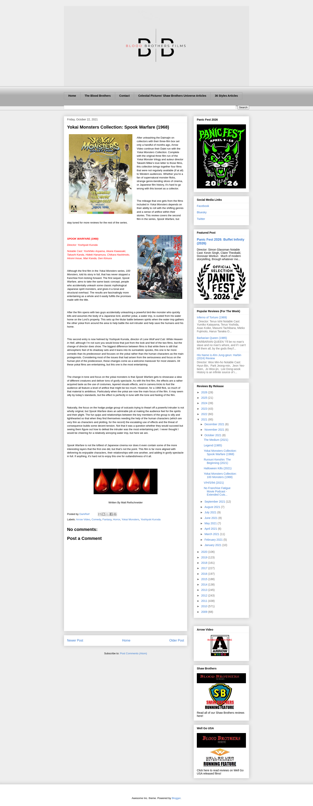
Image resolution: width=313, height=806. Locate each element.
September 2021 (215, 501)
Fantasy (106, 519)
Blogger (176, 798)
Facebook (203, 206)
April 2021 (211, 528)
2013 (204, 589)
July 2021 (210, 512)
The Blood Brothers (98, 95)
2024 (204, 403)
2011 (204, 600)
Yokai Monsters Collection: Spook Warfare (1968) (220, 452)
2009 (204, 611)
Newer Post (75, 640)
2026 (204, 392)
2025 (204, 397)
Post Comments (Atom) (133, 653)
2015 (204, 579)
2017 (204, 568)
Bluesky (202, 212)
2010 (204, 606)
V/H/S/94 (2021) (214, 482)
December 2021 (214, 424)
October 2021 (213, 435)
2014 (204, 584)
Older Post (176, 640)
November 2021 (214, 429)
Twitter (201, 218)
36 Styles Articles (226, 95)
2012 (204, 595)
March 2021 (212, 534)
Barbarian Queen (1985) (212, 338)
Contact (124, 95)
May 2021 (210, 523)
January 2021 (213, 545)
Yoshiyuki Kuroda (150, 519)
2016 (204, 573)
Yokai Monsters (130, 519)
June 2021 (211, 518)
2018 (204, 562)
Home (72, 95)
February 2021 (213, 539)
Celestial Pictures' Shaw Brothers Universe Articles (172, 95)
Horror (116, 519)
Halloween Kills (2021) (218, 468)
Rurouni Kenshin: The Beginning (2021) (217, 461)
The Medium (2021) (216, 439)
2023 (204, 408)
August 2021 (212, 507)
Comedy (96, 519)
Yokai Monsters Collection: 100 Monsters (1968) (220, 475)
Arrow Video (83, 519)
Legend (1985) (213, 445)
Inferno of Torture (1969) (212, 317)
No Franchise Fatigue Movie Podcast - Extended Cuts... (217, 491)
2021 (204, 419)
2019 (204, 557)
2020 (204, 551)
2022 (204, 414)
